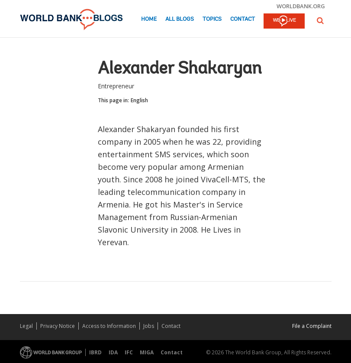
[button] (320, 20)
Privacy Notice (57, 326)
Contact (242, 19)
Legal (26, 326)
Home (149, 19)
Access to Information (109, 326)
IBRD (95, 352)
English (139, 100)
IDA (113, 352)
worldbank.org (301, 6)
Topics (212, 19)
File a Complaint (312, 326)
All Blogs (179, 19)
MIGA (147, 352)
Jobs (148, 326)
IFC (129, 352)
